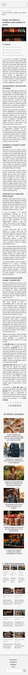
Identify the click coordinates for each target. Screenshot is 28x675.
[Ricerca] (12, 670)
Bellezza (13, 664)
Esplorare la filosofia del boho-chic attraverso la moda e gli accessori (13, 483)
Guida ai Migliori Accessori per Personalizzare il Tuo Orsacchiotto (14, 529)
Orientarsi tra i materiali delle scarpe (13, 52)
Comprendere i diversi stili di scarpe (13, 47)
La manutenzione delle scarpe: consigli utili (14, 55)
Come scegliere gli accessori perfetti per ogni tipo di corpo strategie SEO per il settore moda (13, 437)
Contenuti (7, 44)
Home (2, 11)
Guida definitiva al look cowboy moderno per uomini (13, 506)
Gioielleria (13, 662)
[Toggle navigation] (4, 4)
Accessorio (8, 11)
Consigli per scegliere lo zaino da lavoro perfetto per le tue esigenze (14, 461)
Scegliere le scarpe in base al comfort (13, 50)
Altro (13, 667)
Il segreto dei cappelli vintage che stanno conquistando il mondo (14, 551)
